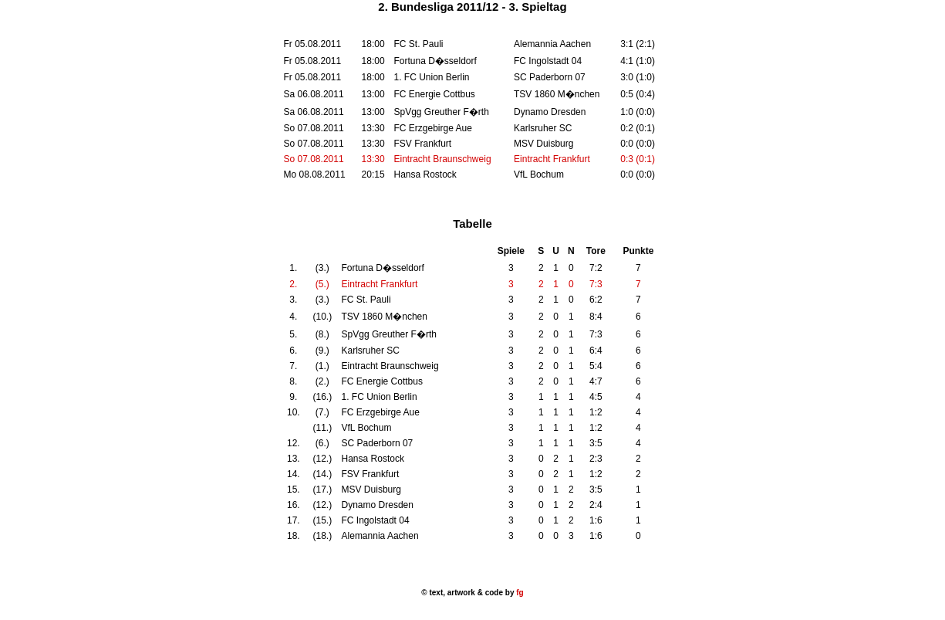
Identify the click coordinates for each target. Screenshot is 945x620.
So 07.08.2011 (314, 159)
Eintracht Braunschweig (442, 159)
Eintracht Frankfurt (552, 159)
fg (518, 592)
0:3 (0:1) (637, 159)
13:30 (373, 159)
